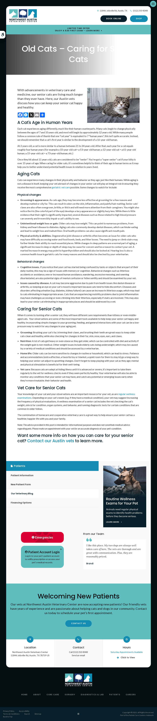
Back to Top (7, 716)
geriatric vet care (61, 187)
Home (24, 694)
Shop (139, 18)
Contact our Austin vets (50, 441)
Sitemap (38, 714)
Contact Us (78, 623)
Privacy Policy (8, 711)
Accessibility (24, 711)
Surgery (70, 694)
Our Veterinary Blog (22, 493)
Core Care (53, 694)
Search (27, 714)
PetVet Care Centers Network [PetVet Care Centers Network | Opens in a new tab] (141, 715)
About (37, 694)
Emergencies (42, 537)
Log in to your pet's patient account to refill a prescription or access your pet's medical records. (42, 557)
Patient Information (22, 475)
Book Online (113, 18)
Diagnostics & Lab (92, 694)
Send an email (78, 655)
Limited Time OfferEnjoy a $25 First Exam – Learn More (77, 29)
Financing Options (21, 502)
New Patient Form (21, 484)
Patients (114, 694)
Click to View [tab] (128, 657)
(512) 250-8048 (140, 10)
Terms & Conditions (11, 714)
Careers (131, 694)
